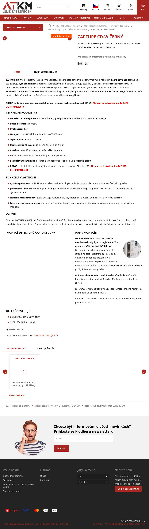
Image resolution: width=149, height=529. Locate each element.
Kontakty (139, 17)
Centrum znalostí (103, 17)
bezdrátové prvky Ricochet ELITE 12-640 (105, 405)
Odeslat (61, 448)
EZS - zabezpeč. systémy (18, 405)
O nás (123, 17)
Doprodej (59, 17)
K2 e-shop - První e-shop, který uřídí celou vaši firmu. (119, 523)
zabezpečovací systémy (46, 405)
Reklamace (8, 480)
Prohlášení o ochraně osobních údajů (18, 485)
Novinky (27, 17)
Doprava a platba (11, 491)
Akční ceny (43, 17)
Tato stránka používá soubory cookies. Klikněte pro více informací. (36, 523)
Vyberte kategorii (24, 27)
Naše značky (10, 17)
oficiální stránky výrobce (46, 335)
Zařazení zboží (17, 395)
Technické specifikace (45, 72)
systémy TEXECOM (71, 405)
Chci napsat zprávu (128, 488)
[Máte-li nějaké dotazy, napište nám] (86, 63)
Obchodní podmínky (13, 475)
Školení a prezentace (79, 17)
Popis (17, 72)
